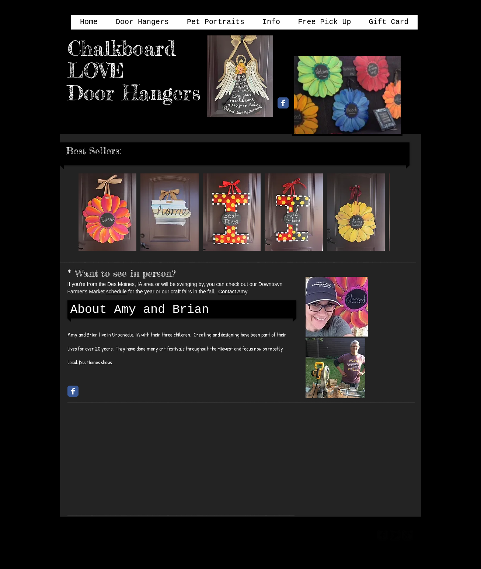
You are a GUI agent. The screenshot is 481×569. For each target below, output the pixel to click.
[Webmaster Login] (343, 534)
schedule (116, 291)
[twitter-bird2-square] (395, 535)
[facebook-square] (382, 535)
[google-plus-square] (407, 535)
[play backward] (88, 212)
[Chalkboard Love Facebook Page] (283, 102)
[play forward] (381, 212)
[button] (108, 212)
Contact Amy (232, 291)
